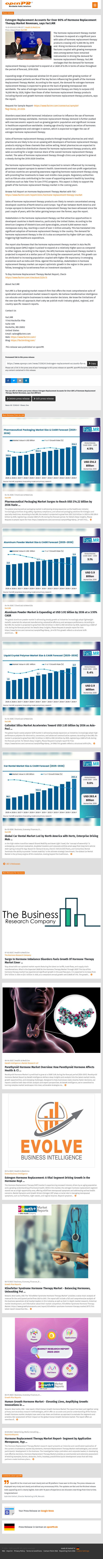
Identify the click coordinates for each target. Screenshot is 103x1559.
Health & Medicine (32, 27)
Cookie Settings (83, 1551)
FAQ (3, 1551)
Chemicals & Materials (24, 495)
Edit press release (44, 398)
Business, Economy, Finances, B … (28, 829)
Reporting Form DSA (67, 1551)
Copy (92, 363)
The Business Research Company (18, 955)
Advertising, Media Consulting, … (27, 1432)
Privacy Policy (19, 1551)
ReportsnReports (12, 1435)
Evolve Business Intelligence (16, 1174)
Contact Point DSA (50, 1551)
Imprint (9, 1551)
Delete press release (18, 398)
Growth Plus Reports (13, 1284)
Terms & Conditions (34, 1551)
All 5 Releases (11, 864)
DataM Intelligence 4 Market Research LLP (21, 1063)
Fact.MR (24, 30)
